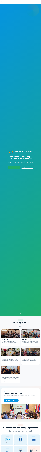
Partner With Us (14, 167)
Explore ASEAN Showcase (11, 400)
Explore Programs (27, 167)
